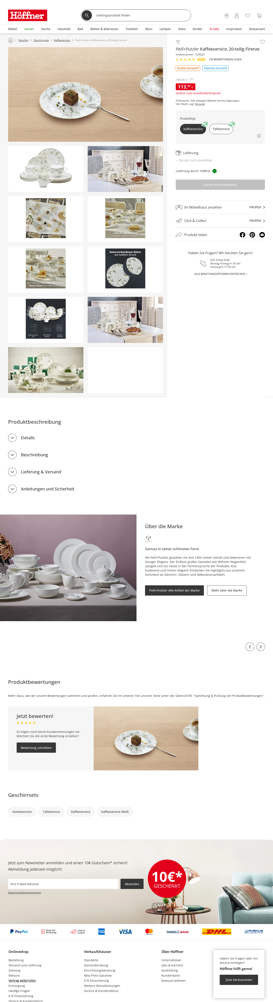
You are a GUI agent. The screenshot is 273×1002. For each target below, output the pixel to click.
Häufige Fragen (19, 991)
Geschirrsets (23, 794)
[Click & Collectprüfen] (220, 221)
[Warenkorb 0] (259, 15)
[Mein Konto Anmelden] (237, 15)
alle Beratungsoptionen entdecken (219, 274)
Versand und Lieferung (25, 965)
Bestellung (16, 960)
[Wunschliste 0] (247, 15)
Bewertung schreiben (36, 748)
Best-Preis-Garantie (98, 975)
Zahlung (14, 970)
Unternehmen (171, 960)
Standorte (91, 960)
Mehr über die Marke (227, 590)
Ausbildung (169, 970)
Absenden (132, 884)
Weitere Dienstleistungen (102, 986)
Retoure (14, 975)
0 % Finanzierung (21, 996)
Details (28, 438)
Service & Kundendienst (101, 991)
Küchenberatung (96, 965)
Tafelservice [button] (223, 127)
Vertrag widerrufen (22, 981)
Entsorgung (17, 986)
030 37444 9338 (219, 260)
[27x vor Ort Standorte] (226, 15)
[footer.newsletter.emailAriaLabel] (63, 884)
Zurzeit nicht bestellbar (220, 185)
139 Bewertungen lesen (225, 59)
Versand (200, 104)
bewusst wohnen (173, 981)
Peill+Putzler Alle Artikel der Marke (174, 590)
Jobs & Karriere (172, 965)
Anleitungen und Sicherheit (47, 489)
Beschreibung (34, 455)
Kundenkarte (170, 975)
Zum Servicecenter (239, 980)
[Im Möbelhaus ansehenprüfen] (220, 207)
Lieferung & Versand (41, 472)
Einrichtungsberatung (99, 970)
